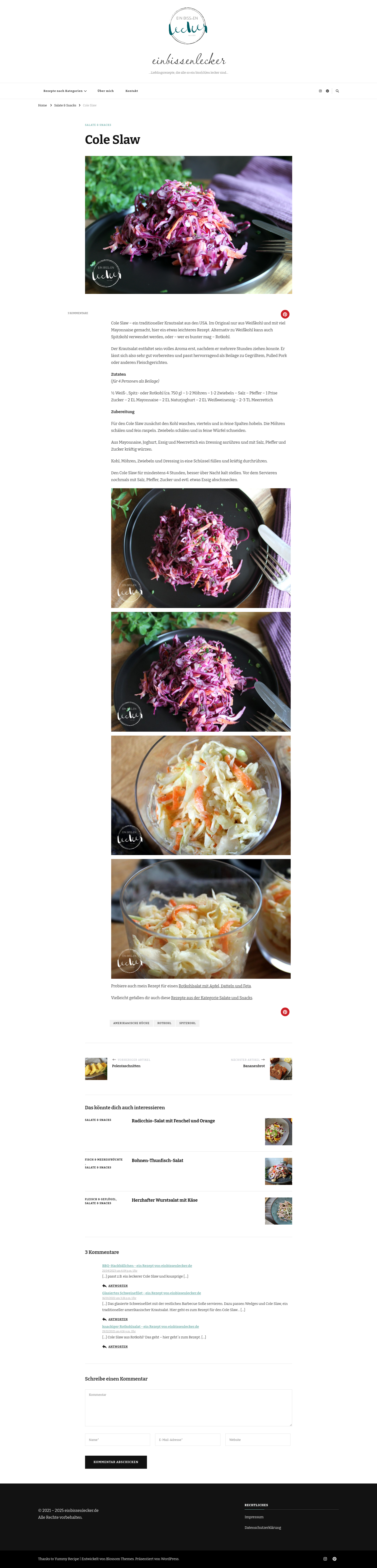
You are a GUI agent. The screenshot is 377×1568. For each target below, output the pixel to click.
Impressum (254, 1517)
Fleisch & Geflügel (100, 1199)
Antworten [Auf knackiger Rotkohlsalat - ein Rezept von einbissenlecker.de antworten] (118, 1346)
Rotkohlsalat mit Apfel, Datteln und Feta (215, 986)
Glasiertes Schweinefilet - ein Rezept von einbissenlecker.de (151, 1293)
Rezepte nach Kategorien (63, 91)
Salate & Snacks (98, 125)
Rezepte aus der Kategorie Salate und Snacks (211, 997)
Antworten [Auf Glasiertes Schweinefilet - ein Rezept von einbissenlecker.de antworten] (118, 1319)
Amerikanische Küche (131, 1023)
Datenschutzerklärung (263, 1528)
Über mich (106, 91)
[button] (285, 314)
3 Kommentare (78, 313)
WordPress (170, 1559)
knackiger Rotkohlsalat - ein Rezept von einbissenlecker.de (150, 1327)
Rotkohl (164, 1023)
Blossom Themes (120, 1559)
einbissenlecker (188, 58)
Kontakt (132, 91)
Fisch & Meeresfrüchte (104, 1159)
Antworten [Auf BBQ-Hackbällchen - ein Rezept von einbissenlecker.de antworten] (118, 1285)
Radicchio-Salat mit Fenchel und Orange (173, 1121)
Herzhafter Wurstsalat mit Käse (165, 1200)
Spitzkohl (187, 1023)
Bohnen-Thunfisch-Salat (157, 1160)
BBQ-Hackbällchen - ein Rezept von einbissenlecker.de (147, 1266)
